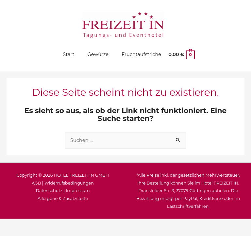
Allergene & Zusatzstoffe (63, 198)
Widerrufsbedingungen (69, 183)
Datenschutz (49, 190)
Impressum (78, 190)
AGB (36, 183)
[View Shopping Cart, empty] (181, 54)
